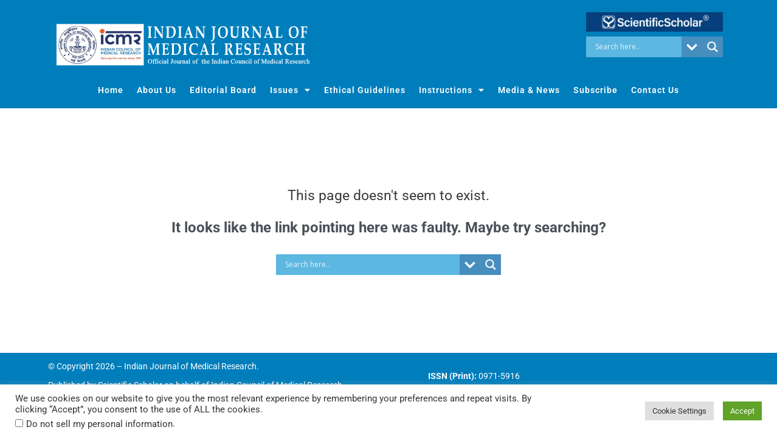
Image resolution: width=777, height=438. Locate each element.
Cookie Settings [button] (679, 410)
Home (110, 90)
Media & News (529, 90)
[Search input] (637, 46)
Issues (290, 90)
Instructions (452, 90)
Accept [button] (742, 410)
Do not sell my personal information (99, 424)
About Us (156, 90)
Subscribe (595, 90)
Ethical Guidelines (365, 90)
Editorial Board (223, 90)
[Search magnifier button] (712, 46)
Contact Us (655, 90)
